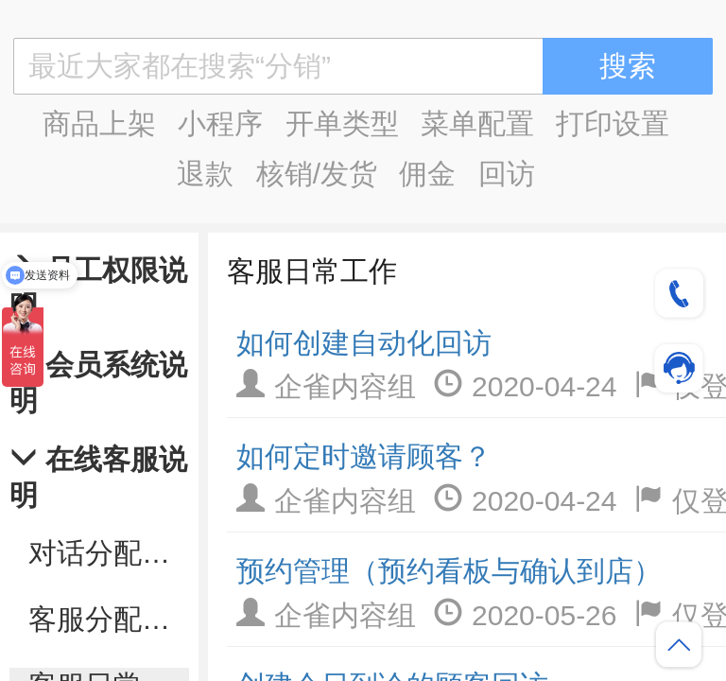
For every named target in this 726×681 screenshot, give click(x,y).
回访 (506, 173)
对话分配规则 (108, 552)
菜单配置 (477, 123)
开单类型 (342, 123)
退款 (205, 173)
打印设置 (612, 123)
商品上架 (99, 123)
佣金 (427, 173)
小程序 (220, 123)
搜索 (627, 65)
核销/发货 (316, 173)
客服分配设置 (108, 619)
